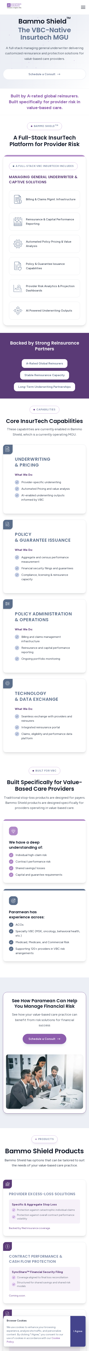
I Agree (77, 1331)
